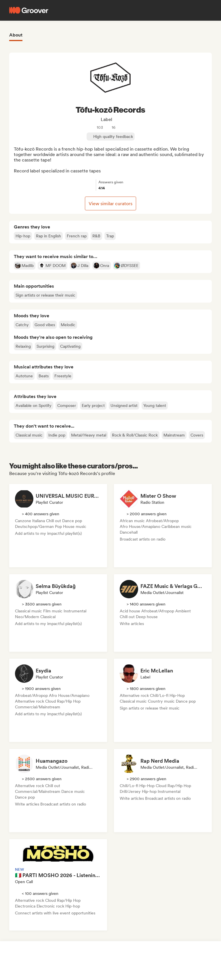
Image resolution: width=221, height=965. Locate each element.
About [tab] (15, 35)
